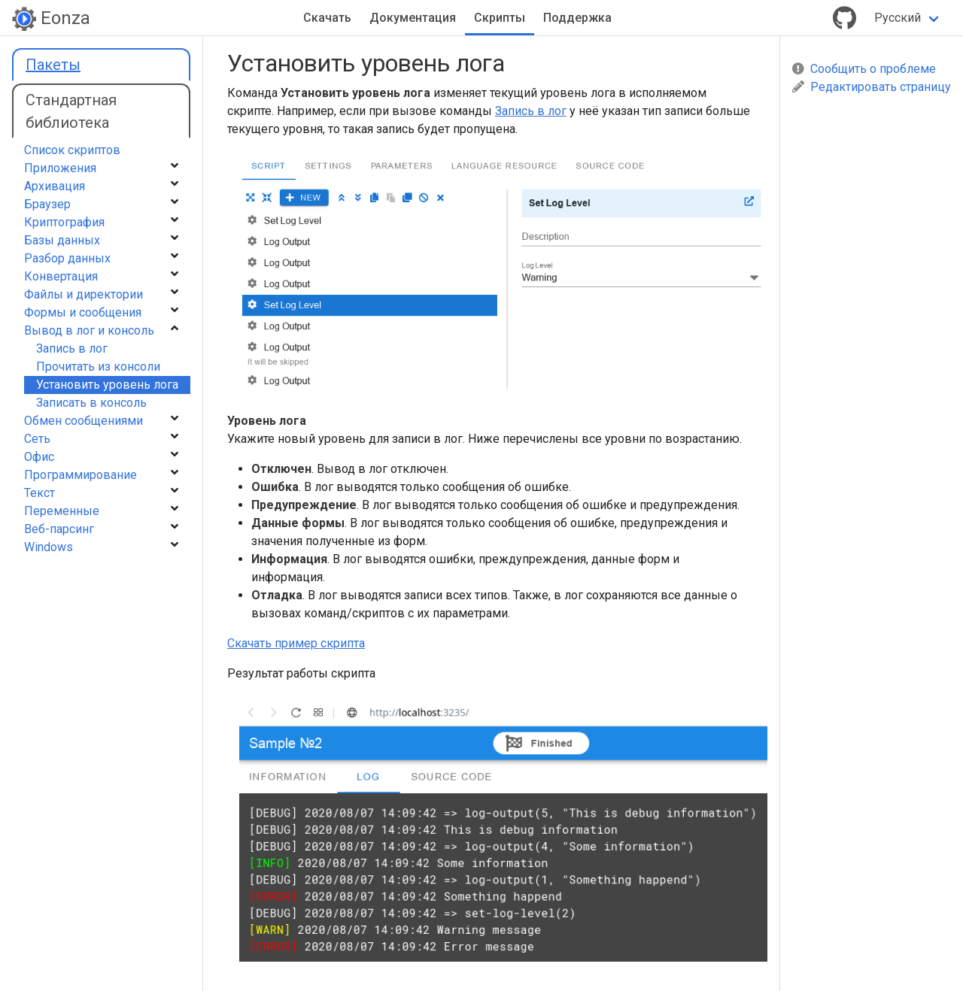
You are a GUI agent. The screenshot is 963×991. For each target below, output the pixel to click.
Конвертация (61, 276)
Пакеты (53, 65)
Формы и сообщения (82, 312)
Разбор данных (67, 258)
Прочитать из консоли (98, 366)
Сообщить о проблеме (864, 69)
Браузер (47, 204)
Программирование (80, 475)
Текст (39, 493)
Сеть (37, 439)
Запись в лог (531, 111)
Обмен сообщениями (83, 421)
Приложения (60, 168)
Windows (48, 547)
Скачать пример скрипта (296, 643)
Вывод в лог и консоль (89, 330)
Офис (39, 457)
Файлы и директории (83, 294)
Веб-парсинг (59, 529)
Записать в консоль (91, 402)
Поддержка (577, 18)
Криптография (64, 222)
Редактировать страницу (871, 87)
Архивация (54, 186)
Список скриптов (72, 150)
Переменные (61, 511)
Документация (412, 18)
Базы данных (62, 240)
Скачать (327, 18)
